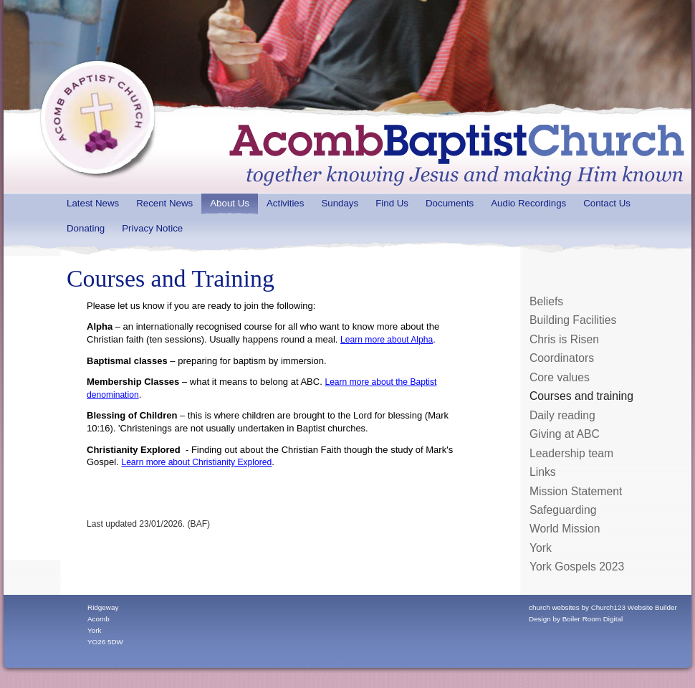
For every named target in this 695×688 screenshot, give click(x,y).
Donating (86, 228)
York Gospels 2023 (576, 566)
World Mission (564, 528)
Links (542, 472)
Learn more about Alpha (386, 340)
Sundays (339, 203)
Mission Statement (575, 491)
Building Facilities (572, 320)
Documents (450, 203)
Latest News (93, 203)
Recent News (164, 203)
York (540, 548)
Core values (559, 377)
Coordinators (561, 358)
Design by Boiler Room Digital (576, 619)
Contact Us (607, 203)
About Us (229, 203)
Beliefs (546, 301)
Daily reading (562, 415)
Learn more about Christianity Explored (196, 462)
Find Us (391, 203)
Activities (285, 203)
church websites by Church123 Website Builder (603, 607)
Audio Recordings (528, 203)
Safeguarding (563, 510)
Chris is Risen (564, 339)
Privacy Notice (152, 228)
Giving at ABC (564, 434)
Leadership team (571, 453)
